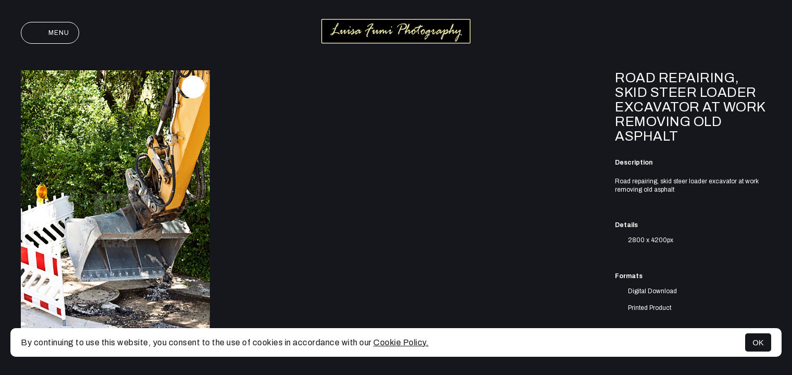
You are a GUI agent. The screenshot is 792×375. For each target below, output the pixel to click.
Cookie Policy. (401, 342)
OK (758, 342)
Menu (50, 33)
